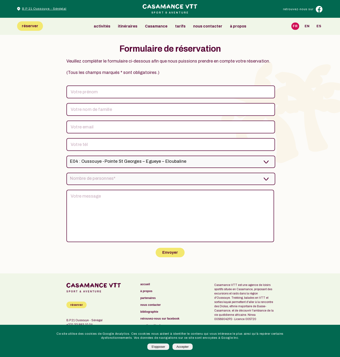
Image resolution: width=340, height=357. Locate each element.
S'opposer (158, 346)
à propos (238, 26)
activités (102, 26)
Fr (295, 26)
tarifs (180, 26)
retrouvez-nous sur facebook (160, 318)
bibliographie (149, 311)
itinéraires (127, 26)
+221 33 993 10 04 (79, 324)
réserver (30, 26)
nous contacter (207, 26)
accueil (145, 284)
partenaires (148, 298)
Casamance (156, 26)
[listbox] (170, 162)
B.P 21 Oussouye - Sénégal (44, 8)
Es (319, 26)
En (307, 26)
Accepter (183, 346)
